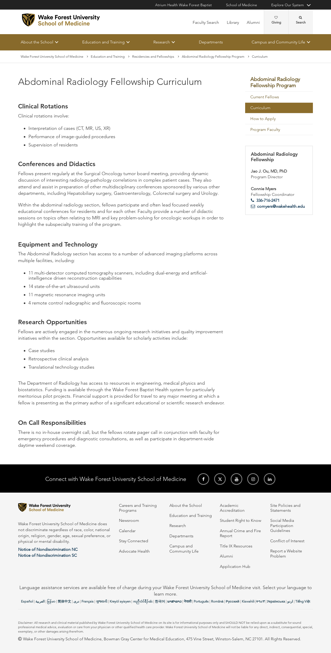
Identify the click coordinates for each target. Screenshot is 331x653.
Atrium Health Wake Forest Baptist (183, 5)
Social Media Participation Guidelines (282, 525)
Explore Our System (287, 5)
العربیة (40, 601)
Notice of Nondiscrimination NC (48, 549)
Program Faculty (265, 129)
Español (27, 601)
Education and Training (103, 42)
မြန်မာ (51, 601)
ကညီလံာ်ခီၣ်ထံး (143, 601)
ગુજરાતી (101, 601)
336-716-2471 (268, 200)
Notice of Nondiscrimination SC (47, 555)
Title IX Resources (236, 546)
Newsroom (129, 520)
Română (217, 601)
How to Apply (263, 118)
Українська (276, 601)
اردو (290, 601)
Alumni (253, 22)
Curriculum (260, 107)
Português (201, 601)
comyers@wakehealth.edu (281, 206)
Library (233, 22)
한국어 (160, 601)
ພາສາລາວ (174, 601)
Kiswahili (248, 601)
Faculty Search (206, 22)
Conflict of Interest (287, 540)
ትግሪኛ (260, 601)
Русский (232, 601)
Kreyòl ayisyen (120, 601)
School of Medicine (241, 5)
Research (161, 42)
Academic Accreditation (232, 508)
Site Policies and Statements (285, 508)
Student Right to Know (240, 520)
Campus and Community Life (278, 42)
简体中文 (64, 601)
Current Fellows (264, 96)
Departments (211, 42)
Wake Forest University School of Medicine (52, 56)
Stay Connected (133, 540)
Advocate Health (134, 551)
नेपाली (187, 601)
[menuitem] (279, 83)
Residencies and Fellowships (153, 56)
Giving (276, 20)
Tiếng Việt (302, 601)
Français (87, 601)
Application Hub (235, 566)
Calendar (127, 530)
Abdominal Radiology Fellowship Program (213, 56)
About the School (37, 42)
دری (76, 601)
